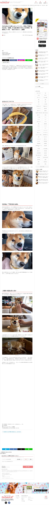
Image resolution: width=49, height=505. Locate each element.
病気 (38, 99)
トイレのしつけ (39, 108)
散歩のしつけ (38, 110)
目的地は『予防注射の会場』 (6, 53)
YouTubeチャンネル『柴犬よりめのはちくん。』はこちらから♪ (12, 431)
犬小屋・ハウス (39, 121)
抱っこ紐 (39, 141)
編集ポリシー (23, 498)
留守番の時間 (38, 143)
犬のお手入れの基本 (45, 157)
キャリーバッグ (45, 130)
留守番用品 (45, 143)
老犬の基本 (45, 145)
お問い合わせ (23, 500)
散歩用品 (45, 110)
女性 (25, 459)
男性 (30, 459)
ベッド (45, 119)
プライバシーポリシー (30, 498)
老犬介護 (39, 148)
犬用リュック (38, 132)
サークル (39, 119)
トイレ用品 (38, 117)
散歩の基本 (45, 108)
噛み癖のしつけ (45, 106)
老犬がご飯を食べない (38, 155)
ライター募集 (23, 501)
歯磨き (38, 161)
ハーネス (45, 121)
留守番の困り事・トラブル (39, 146)
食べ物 (38, 95)
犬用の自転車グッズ (45, 134)
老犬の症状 (38, 157)
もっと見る (42, 83)
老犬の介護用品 (45, 148)
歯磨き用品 (45, 123)
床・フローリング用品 (38, 134)
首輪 (38, 123)
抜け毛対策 (38, 159)
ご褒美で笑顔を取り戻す (5, 54)
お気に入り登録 (30, 35)
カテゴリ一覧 (42, 166)
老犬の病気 (45, 155)
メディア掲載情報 (30, 500)
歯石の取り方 (45, 161)
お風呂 (45, 159)
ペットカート (38, 130)
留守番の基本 (45, 141)
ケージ (45, 117)
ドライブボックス (45, 132)
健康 (45, 99)
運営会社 (29, 499)
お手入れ (45, 95)
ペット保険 (17, 498)
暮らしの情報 (45, 97)
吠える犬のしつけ (39, 106)
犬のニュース (38, 97)
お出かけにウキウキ (5, 52)
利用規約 (23, 499)
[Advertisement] (9, 42)
